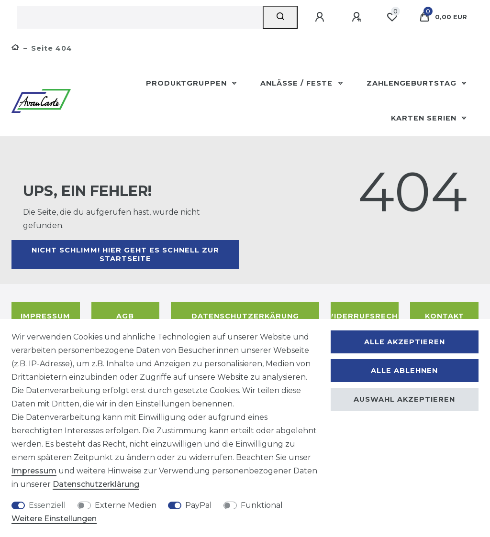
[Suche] (280, 17)
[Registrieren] (358, 17)
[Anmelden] (321, 17)
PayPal (198, 505)
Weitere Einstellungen (54, 518)
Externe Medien (125, 505)
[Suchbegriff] (140, 17)
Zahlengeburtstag (413, 83)
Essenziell (47, 505)
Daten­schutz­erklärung (96, 484)
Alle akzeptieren (404, 342)
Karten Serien (425, 118)
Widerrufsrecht (365, 316)
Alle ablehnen (404, 370)
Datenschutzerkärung (245, 316)
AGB (125, 316)
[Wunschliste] (392, 17)
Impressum (45, 316)
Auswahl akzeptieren (404, 399)
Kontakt (444, 316)
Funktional (262, 505)
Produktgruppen (187, 83)
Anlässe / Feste (297, 83)
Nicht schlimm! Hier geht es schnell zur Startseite (125, 254)
